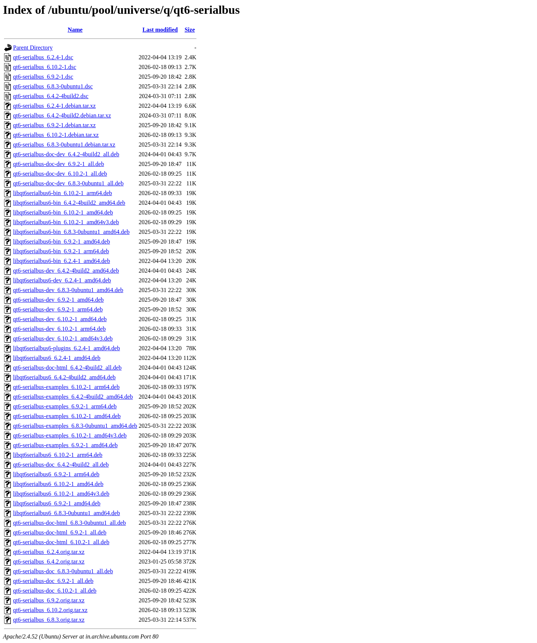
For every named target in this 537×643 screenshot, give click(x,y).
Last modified (160, 29)
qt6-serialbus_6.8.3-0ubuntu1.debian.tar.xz (64, 144)
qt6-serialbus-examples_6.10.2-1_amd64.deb (66, 416)
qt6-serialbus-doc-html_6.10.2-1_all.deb (61, 542)
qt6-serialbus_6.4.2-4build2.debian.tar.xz (62, 115)
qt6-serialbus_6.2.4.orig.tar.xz (49, 552)
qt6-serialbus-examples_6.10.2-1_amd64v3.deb (69, 435)
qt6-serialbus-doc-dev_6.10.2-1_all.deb (60, 173)
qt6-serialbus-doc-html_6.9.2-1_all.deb (59, 532)
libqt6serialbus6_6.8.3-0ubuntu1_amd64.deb (66, 513)
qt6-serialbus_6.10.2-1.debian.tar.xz (56, 135)
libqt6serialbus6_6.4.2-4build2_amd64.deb (64, 377)
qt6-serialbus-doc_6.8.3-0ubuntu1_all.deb (63, 571)
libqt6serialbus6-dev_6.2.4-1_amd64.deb (62, 280)
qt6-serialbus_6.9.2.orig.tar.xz (49, 600)
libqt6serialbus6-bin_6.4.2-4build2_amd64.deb (69, 203)
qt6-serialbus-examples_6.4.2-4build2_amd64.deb (73, 396)
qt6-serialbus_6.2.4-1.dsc (43, 57)
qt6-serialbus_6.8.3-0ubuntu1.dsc (53, 86)
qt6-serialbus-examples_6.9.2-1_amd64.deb (65, 445)
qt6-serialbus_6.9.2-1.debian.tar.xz (54, 125)
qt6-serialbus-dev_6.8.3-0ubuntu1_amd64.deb (68, 290)
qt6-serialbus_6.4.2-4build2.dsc (50, 96)
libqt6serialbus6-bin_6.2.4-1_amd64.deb (61, 261)
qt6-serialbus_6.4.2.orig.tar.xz (49, 561)
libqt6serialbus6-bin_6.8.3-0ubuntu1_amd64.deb (71, 232)
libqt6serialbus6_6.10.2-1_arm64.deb (58, 455)
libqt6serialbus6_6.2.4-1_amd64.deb (56, 358)
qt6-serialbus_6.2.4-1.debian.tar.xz (54, 106)
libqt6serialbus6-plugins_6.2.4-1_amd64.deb (66, 348)
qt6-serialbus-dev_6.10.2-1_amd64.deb (60, 319)
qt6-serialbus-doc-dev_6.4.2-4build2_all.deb (66, 154)
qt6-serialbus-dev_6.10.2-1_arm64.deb (59, 329)
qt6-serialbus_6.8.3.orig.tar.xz (49, 620)
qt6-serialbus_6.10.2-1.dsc (44, 67)
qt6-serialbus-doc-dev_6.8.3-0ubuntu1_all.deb (68, 183)
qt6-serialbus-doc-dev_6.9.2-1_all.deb (58, 164)
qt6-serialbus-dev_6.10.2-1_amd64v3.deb (63, 338)
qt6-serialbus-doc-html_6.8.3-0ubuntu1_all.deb (69, 523)
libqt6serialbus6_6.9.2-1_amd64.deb (56, 503)
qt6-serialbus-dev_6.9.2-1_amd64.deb (58, 300)
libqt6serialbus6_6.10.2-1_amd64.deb (58, 484)
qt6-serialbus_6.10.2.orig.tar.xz (50, 610)
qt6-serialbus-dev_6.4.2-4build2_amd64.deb (66, 270)
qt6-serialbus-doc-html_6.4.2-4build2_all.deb (67, 367)
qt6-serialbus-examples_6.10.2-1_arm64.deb (66, 387)
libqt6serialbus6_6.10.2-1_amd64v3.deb (61, 493)
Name (74, 29)
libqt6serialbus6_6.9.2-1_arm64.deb (56, 474)
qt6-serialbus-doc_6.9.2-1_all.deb (53, 581)
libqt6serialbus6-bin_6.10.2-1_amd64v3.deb (66, 222)
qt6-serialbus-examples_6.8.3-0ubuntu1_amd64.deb (75, 426)
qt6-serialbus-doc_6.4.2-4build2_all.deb (61, 464)
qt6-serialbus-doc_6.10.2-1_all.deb (55, 590)
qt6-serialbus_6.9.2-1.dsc (43, 76)
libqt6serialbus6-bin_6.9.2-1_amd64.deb (61, 241)
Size (190, 29)
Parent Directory (33, 47)
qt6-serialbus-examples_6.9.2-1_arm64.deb (65, 406)
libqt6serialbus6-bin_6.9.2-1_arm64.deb (61, 251)
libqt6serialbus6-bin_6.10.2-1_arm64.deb (62, 193)
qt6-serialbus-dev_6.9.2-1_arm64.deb (58, 309)
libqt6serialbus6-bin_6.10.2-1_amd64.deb (63, 212)
